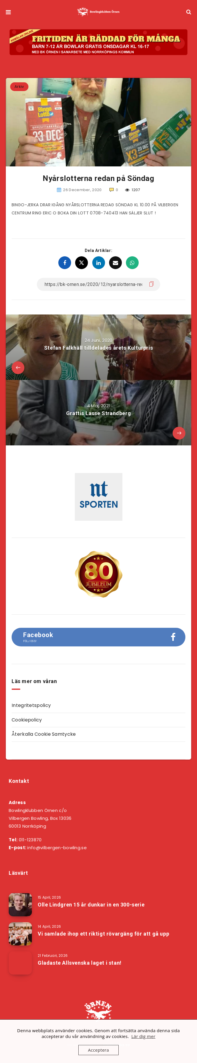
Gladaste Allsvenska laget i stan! (80, 963)
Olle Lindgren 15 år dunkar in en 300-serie (91, 905)
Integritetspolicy (31, 705)
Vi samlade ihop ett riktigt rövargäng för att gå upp (103, 934)
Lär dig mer (143, 1036)
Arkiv (19, 86)
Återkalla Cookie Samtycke (44, 734)
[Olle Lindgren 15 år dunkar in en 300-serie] (20, 904)
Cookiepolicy (27, 720)
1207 (132, 190)
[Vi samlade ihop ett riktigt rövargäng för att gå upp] (20, 933)
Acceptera (98, 1050)
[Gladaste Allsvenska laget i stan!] (20, 963)
